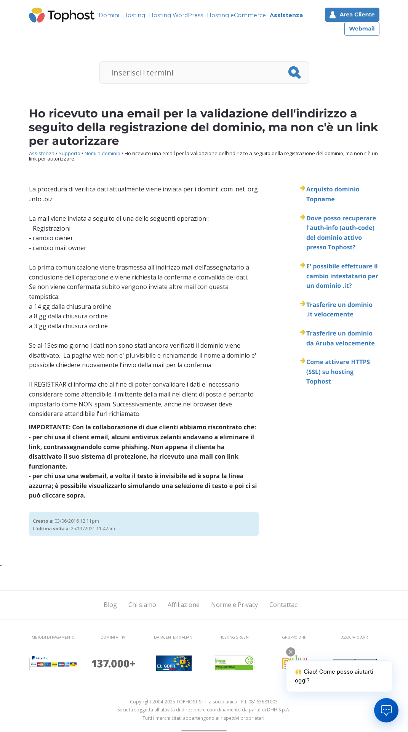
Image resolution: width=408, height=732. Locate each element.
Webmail (362, 28)
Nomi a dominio (102, 153)
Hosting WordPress (176, 15)
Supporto (69, 153)
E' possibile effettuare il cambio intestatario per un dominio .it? (342, 276)
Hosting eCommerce (236, 15)
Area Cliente (352, 14)
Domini (109, 15)
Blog (110, 604)
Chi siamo (142, 604)
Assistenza (286, 15)
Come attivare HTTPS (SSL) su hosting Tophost (338, 371)
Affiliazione (184, 604)
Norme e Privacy (234, 604)
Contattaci (284, 604)
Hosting (134, 15)
